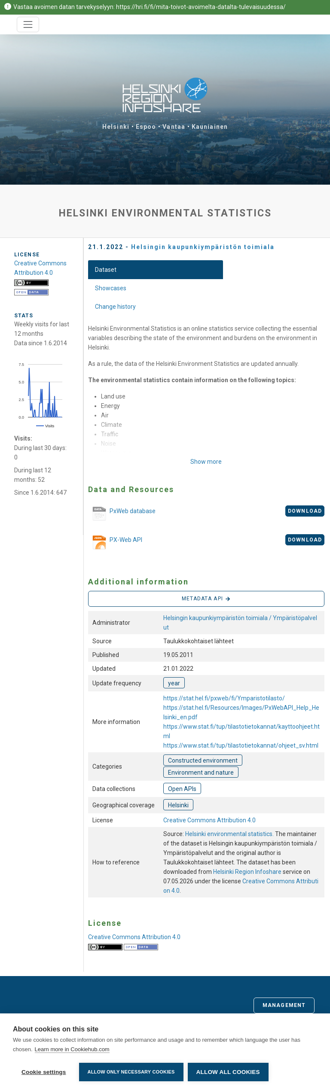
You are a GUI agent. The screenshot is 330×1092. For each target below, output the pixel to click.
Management (284, 1005)
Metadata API (206, 599)
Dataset (105, 269)
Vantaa (173, 126)
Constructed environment (203, 760)
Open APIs (182, 788)
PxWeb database (122, 514)
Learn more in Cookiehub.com (72, 1049)
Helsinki (115, 126)
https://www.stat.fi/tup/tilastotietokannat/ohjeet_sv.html (240, 745)
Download (305, 511)
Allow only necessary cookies (131, 1071)
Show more (206, 461)
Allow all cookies (228, 1072)
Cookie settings (43, 1072)
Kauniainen (210, 126)
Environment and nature (201, 772)
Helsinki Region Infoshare (247, 871)
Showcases (110, 288)
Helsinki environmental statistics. (230, 833)
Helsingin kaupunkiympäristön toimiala (203, 246)
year (174, 683)
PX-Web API (115, 542)
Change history (115, 306)
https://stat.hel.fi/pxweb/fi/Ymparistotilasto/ (224, 698)
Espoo (146, 126)
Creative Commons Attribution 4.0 (209, 820)
